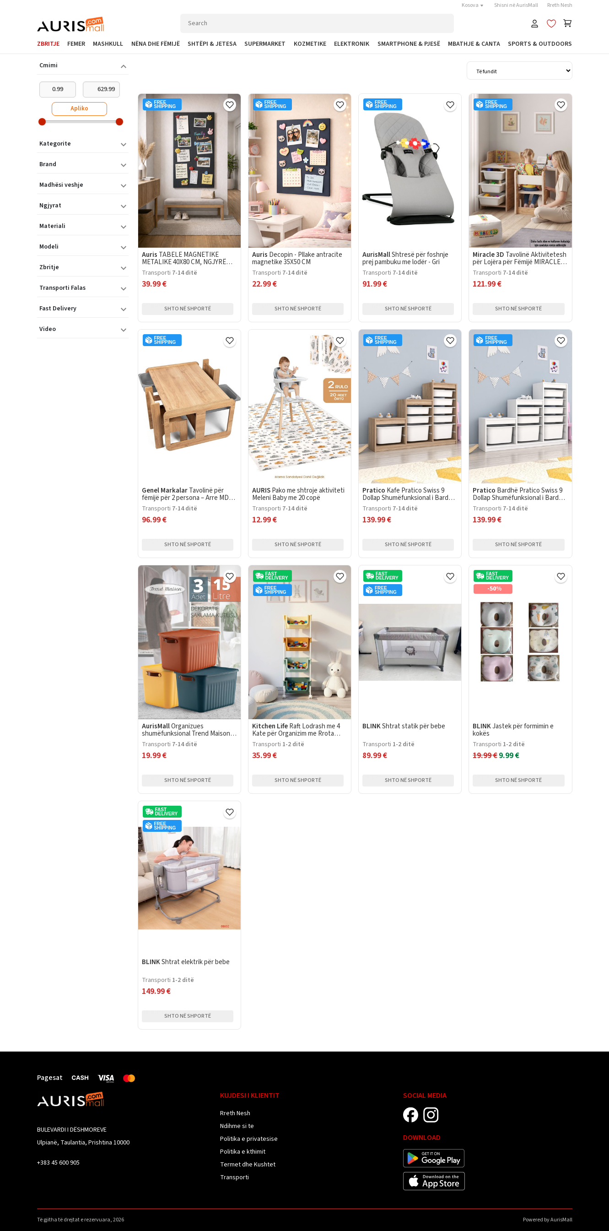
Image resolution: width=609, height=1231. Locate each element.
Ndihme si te (237, 1126)
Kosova (473, 5)
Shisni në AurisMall (516, 5)
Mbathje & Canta (474, 44)
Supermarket (265, 44)
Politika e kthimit (242, 1151)
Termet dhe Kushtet (247, 1164)
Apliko (79, 108)
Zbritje (48, 44)
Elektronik (351, 44)
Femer (76, 44)
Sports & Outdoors (540, 44)
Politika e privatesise (249, 1139)
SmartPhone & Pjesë (408, 44)
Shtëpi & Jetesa (212, 44)
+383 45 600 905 (58, 1162)
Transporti (234, 1177)
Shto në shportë (187, 309)
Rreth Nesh (559, 5)
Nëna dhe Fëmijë (155, 44)
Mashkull (108, 44)
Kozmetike (310, 44)
